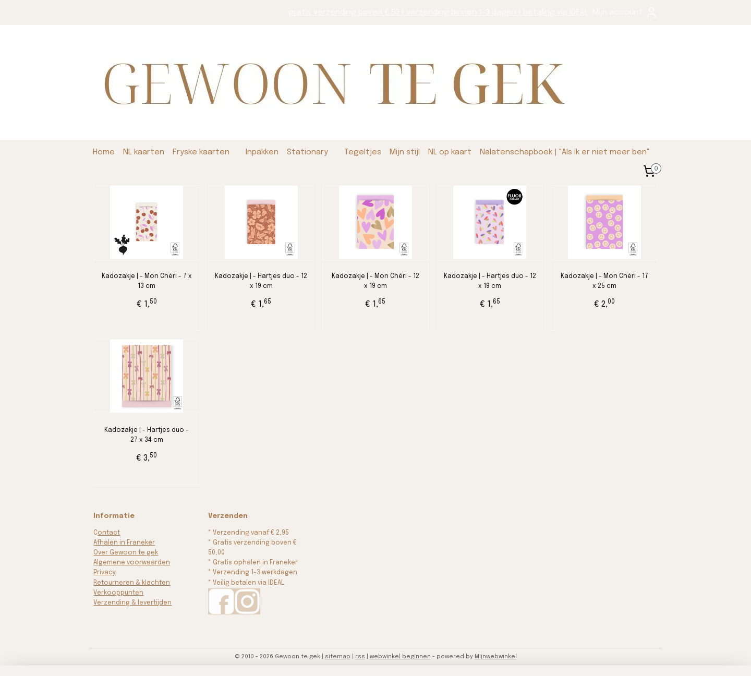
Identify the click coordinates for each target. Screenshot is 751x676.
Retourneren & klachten (131, 583)
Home (104, 152)
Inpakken (262, 152)
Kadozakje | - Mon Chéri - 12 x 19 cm (375, 281)
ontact (109, 533)
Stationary (307, 152)
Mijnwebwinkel (496, 657)
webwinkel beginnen (400, 657)
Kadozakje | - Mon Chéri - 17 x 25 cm (604, 281)
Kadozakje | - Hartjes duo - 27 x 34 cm (146, 435)
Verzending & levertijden (132, 603)
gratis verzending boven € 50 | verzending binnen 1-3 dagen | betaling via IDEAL (438, 12)
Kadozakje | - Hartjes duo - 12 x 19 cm (261, 281)
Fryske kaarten (201, 152)
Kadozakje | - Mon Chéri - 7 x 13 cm (147, 281)
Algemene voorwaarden (131, 563)
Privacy (104, 573)
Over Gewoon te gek (125, 553)
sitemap (337, 657)
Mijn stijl (405, 152)
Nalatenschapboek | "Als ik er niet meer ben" (565, 152)
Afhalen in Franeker (124, 543)
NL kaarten (143, 152)
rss (360, 657)
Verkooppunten (118, 593)
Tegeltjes (362, 152)
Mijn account (625, 12)
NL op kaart (449, 152)
